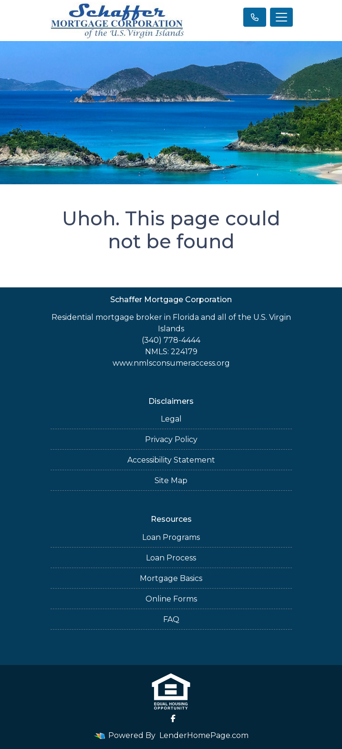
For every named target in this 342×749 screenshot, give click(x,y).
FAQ (171, 619)
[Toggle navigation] (281, 17)
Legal (171, 418)
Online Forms (171, 598)
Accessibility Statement (171, 459)
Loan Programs (171, 537)
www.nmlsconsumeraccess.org (171, 363)
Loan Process (171, 557)
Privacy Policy (171, 439)
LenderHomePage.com (204, 735)
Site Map (171, 480)
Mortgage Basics (171, 578)
